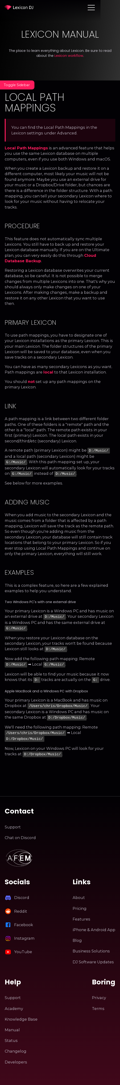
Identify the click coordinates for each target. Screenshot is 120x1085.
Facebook (23, 918)
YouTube (23, 945)
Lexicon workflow (68, 55)
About (79, 891)
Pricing (80, 902)
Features (81, 913)
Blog (77, 934)
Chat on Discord (20, 831)
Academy (14, 1002)
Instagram (24, 932)
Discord (21, 891)
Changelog (15, 1045)
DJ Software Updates (93, 955)
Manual (12, 1023)
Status (11, 1034)
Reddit (20, 905)
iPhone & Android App (94, 923)
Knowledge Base (21, 1013)
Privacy (99, 991)
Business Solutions (91, 945)
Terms (98, 1002)
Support (13, 820)
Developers (16, 1056)
